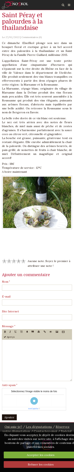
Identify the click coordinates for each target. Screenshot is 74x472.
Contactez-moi (45, 431)
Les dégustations (39, 427)
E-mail (6, 296)
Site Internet (10, 311)
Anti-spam (9, 385)
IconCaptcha (33, 409)
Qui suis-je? (13, 427)
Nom (5, 281)
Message (8, 326)
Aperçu (9, 336)
